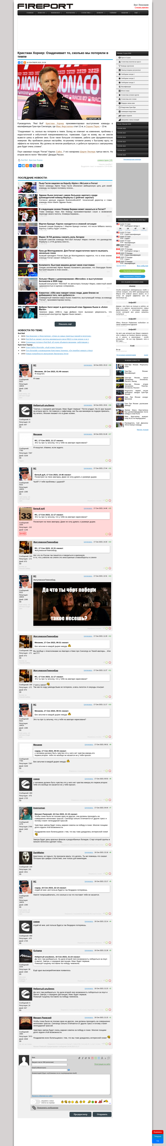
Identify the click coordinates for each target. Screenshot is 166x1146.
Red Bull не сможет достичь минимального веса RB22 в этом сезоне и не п (57, 339)
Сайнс (59, 152)
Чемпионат (55, 12)
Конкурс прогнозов (126, 66)
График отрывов (125, 116)
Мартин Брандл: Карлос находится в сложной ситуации (67, 224)
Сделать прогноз (141, 7)
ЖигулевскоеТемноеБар (45, 542)
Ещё (136, 12)
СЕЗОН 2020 (121, 155)
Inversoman (39, 808)
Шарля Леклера (87, 152)
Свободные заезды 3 (127, 83)
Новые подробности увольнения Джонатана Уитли (47, 354)
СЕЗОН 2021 (121, 150)
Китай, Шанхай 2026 (124, 124)
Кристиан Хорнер (55, 123)
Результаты (70, 12)
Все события (142, 266)
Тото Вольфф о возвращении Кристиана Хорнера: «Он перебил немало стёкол (59, 350)
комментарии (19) (105, 160)
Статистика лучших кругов (129, 95)
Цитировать (88, 365)
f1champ (37, 951)
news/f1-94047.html (121, 326)
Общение (124, 12)
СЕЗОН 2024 (121, 137)
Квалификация (125, 87)
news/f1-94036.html (121, 351)
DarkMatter (38, 853)
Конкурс (100, 12)
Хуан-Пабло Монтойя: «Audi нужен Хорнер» (44, 347)
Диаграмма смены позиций (129, 120)
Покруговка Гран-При (127, 107)
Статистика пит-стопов (127, 99)
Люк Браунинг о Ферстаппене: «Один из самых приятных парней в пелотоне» (58, 336)
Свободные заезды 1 (127, 74)
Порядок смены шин (127, 103)
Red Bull (24, 160)
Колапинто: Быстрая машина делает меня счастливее (67, 265)
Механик (37, 434)
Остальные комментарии (126, 355)
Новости (41, 12)
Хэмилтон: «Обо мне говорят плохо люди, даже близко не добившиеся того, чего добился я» (69, 294)
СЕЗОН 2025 (121, 133)
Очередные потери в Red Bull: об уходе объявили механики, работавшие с (57, 342)
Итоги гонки (124, 91)
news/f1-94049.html (121, 299)
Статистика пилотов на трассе (130, 62)
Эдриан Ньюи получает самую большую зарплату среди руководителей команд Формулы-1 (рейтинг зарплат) (68, 196)
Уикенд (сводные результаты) (130, 70)
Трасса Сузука (125, 58)
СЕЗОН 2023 (121, 142)
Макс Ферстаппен (64, 126)
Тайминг (113, 12)
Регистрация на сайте (102, 1064)
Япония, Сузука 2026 (124, 53)
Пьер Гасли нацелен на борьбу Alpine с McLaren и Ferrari (68, 183)
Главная (30, 12)
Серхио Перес (93, 126)
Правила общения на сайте (42, 1096)
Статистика (85, 12)
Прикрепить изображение (47, 1108)
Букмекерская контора (132, 159)
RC (34, 365)
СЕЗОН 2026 (121, 128)
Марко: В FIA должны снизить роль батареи (61, 237)
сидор (36, 779)
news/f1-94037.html (121, 315)
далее (146, 355)
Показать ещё (65, 324)
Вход (136, 5)
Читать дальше (142, 430)
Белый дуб (39, 508)
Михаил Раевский (42, 1018)
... (110, 1102)
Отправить (102, 1114)
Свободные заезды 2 (127, 78)
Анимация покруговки (127, 112)
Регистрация (143, 5)
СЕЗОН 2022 (121, 146)
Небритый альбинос (43, 405)
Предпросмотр (80, 1114)
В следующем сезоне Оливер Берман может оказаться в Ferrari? (72, 209)
